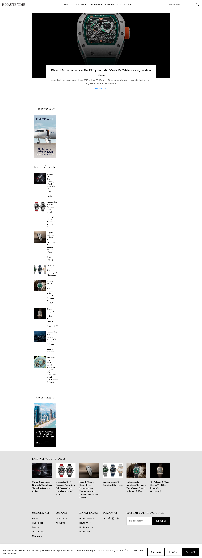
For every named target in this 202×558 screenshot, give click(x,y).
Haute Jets (84, 531)
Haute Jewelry (86, 518)
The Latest (37, 522)
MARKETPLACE (123, 4)
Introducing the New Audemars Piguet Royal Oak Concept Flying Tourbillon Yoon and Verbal (65, 488)
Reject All (173, 552)
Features (80, 4)
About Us (60, 522)
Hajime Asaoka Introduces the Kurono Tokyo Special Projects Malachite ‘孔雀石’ (136, 486)
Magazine (109, 4)
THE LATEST (68, 4)
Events (35, 527)
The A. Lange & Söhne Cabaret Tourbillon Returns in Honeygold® (159, 486)
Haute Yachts (86, 527)
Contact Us (61, 518)
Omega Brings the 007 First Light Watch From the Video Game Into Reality (42, 486)
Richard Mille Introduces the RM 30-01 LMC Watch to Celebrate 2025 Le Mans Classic (101, 72)
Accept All (190, 552)
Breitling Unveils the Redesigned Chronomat (113, 483)
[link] (104, 518)
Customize (156, 552)
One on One (94, 4)
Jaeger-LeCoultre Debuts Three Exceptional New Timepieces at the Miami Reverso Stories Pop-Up (88, 490)
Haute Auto (85, 522)
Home (35, 518)
